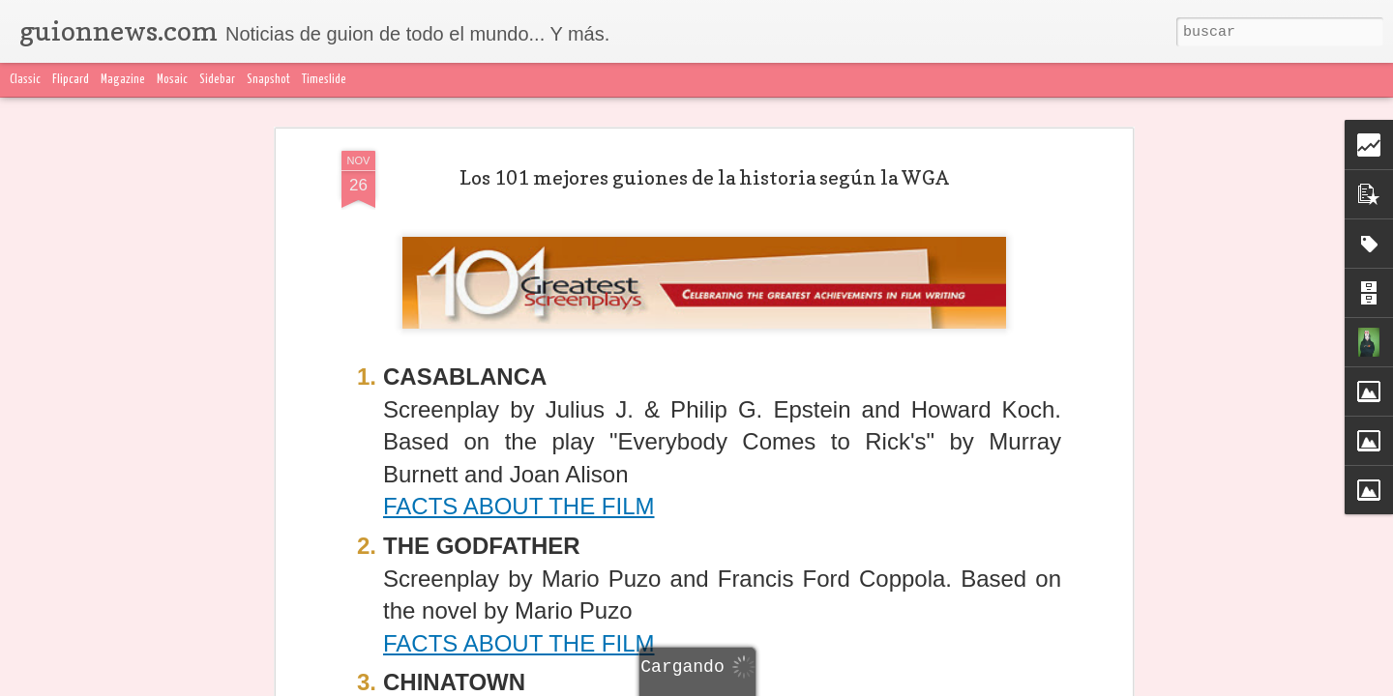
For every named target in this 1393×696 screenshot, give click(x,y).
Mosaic (172, 79)
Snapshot (268, 79)
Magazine (123, 79)
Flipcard (70, 79)
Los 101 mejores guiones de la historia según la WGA (704, 177)
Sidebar (217, 79)
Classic (25, 79)
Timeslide (324, 79)
